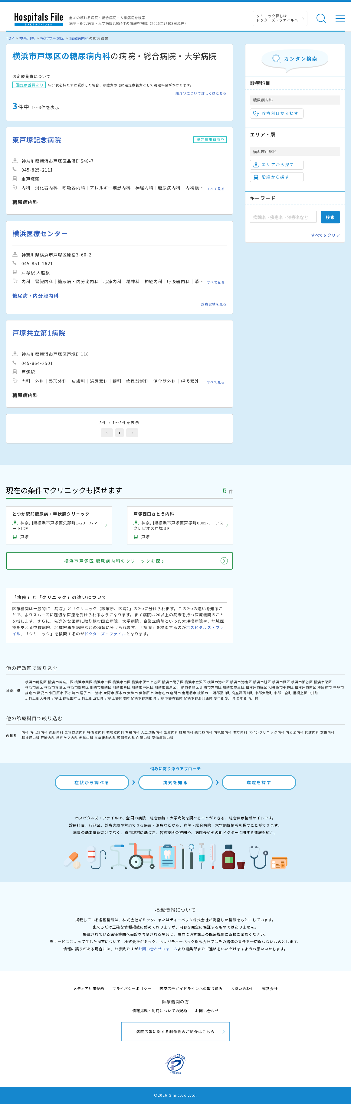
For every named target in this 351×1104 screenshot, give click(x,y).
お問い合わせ (242, 988)
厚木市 (120, 692)
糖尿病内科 (79, 38)
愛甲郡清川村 (247, 698)
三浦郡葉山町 (220, 692)
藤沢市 (42, 692)
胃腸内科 (56, 732)
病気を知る (175, 782)
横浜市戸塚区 (52, 38)
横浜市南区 (122, 681)
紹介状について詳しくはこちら (201, 93)
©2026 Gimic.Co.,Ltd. (175, 1095)
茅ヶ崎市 (71, 692)
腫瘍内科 (186, 732)
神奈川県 (27, 38)
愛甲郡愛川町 (224, 698)
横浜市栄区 (323, 681)
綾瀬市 (202, 692)
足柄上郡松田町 (64, 698)
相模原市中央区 (281, 687)
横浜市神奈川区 (60, 681)
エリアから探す (273, 165)
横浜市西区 (83, 681)
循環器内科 (115, 732)
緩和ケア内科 (67, 737)
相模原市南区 (306, 687)
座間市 (175, 692)
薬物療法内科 (163, 737)
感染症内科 (204, 732)
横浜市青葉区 (55, 687)
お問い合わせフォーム (158, 948)
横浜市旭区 (262, 681)
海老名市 (162, 692)
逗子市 (85, 692)
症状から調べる (92, 782)
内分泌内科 (295, 732)
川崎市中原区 (142, 687)
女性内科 (327, 732)
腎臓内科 (132, 732)
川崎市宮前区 (211, 687)
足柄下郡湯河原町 (198, 698)
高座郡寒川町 (243, 692)
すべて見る (216, 188)
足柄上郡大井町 (38, 698)
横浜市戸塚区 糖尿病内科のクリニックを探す (115, 561)
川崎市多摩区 (188, 687)
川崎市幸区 (122, 687)
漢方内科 (240, 732)
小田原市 (56, 692)
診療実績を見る (214, 304)
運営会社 (270, 988)
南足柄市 (189, 692)
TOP (10, 38)
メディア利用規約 (88, 988)
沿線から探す (271, 177)
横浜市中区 (102, 681)
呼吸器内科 (96, 732)
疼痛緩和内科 (105, 737)
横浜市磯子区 (173, 681)
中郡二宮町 (283, 692)
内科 (25, 732)
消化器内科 (39, 732)
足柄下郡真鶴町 (170, 698)
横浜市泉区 (34, 687)
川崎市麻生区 (233, 687)
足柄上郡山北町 (90, 698)
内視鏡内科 (223, 732)
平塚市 (338, 687)
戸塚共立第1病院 (38, 332)
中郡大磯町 (264, 692)
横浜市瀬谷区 (302, 681)
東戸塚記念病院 (36, 139)
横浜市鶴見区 (36, 681)
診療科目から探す (276, 113)
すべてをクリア (325, 235)
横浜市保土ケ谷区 (146, 681)
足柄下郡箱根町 (143, 698)
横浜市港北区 (218, 681)
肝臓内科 (48, 737)
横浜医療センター (40, 233)
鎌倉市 (30, 692)
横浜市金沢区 (195, 681)
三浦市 (97, 692)
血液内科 (171, 732)
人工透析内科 (151, 732)
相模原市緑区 (256, 687)
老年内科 (86, 737)
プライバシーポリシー (132, 988)
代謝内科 (312, 732)
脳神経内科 (30, 737)
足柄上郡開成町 (117, 698)
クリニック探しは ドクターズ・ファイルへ (277, 17)
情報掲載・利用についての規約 (160, 1010)
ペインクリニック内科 (266, 732)
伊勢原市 (146, 692)
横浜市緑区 (281, 681)
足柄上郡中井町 (305, 692)
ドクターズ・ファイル (105, 634)
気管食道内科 (75, 732)
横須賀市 (324, 687)
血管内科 (143, 737)
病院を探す (259, 782)
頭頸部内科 (126, 737)
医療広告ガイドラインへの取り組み (191, 988)
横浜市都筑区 (78, 687)
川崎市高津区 (165, 687)
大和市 (132, 692)
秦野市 (108, 692)
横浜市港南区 (241, 681)
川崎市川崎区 (101, 687)
